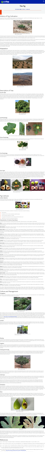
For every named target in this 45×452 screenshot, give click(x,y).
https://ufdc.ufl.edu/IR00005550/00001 (10, 316)
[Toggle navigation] (44, 1)
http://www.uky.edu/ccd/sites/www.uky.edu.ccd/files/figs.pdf (16, 450)
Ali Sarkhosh (17, 9)
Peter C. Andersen (26, 9)
